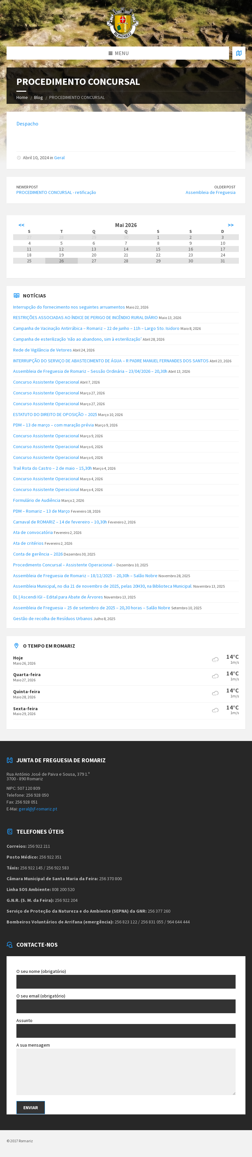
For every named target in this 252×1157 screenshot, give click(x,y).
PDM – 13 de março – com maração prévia (53, 425)
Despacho (27, 123)
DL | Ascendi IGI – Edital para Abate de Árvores (58, 597)
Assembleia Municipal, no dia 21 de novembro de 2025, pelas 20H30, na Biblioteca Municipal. (102, 586)
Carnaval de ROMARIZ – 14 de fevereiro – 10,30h (60, 522)
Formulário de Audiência (36, 500)
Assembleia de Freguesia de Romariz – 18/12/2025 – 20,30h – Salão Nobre (85, 575)
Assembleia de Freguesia (211, 192)
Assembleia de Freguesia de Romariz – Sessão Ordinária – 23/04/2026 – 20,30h (90, 371)
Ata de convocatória (33, 532)
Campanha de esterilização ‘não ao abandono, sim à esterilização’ (77, 339)
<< (21, 225)
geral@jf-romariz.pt (38, 809)
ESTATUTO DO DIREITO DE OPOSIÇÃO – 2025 (55, 414)
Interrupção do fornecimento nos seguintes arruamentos (69, 307)
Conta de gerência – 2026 (38, 554)
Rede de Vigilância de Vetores (42, 350)
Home (22, 97)
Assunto (126, 1027)
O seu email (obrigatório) (126, 1003)
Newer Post (27, 186)
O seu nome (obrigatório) (126, 978)
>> (231, 225)
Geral (59, 158)
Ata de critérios (28, 543)
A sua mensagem (126, 1069)
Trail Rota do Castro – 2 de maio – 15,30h (52, 468)
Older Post (225, 186)
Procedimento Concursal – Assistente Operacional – (64, 565)
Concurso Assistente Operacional (46, 382)
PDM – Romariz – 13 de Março (41, 511)
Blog (38, 97)
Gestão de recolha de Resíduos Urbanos (53, 618)
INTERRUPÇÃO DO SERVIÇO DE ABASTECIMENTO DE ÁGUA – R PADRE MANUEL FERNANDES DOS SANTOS (111, 361)
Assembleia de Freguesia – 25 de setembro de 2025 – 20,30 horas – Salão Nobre (91, 608)
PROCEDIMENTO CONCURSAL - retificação (56, 192)
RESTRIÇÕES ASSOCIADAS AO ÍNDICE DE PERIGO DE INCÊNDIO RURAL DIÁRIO (85, 317)
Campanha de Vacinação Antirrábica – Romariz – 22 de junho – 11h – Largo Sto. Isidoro (96, 328)
